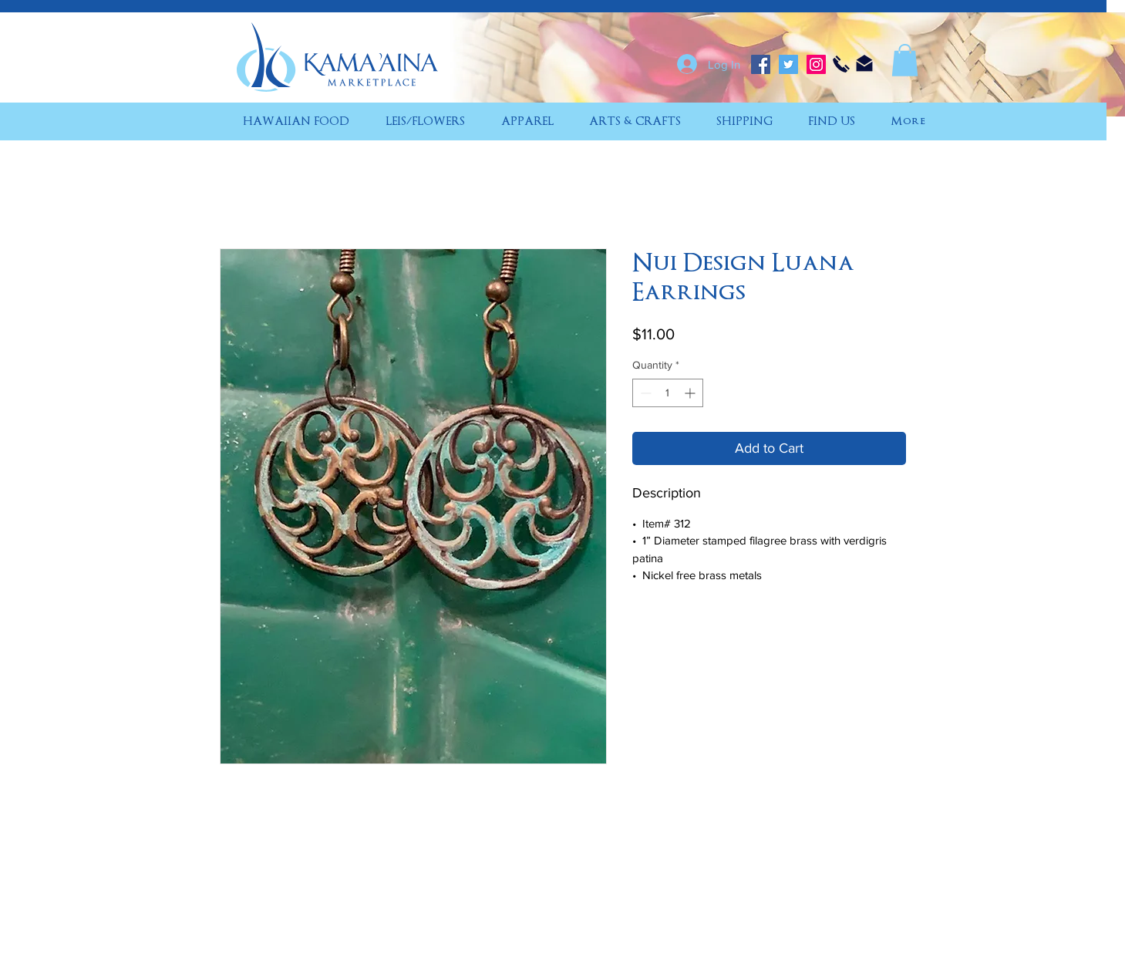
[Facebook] (760, 64)
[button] (904, 60)
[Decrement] (644, 392)
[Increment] (691, 392)
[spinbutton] (668, 392)
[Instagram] (816, 64)
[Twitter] (788, 64)
